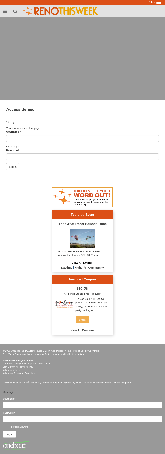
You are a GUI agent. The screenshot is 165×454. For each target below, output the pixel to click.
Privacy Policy (93, 351)
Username (13, 131)
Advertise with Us (11, 370)
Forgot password (19, 427)
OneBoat (24, 382)
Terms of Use (78, 351)
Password (13, 150)
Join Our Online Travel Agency (18, 367)
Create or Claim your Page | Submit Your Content (27, 363)
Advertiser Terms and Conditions (19, 373)
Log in (13, 166)
